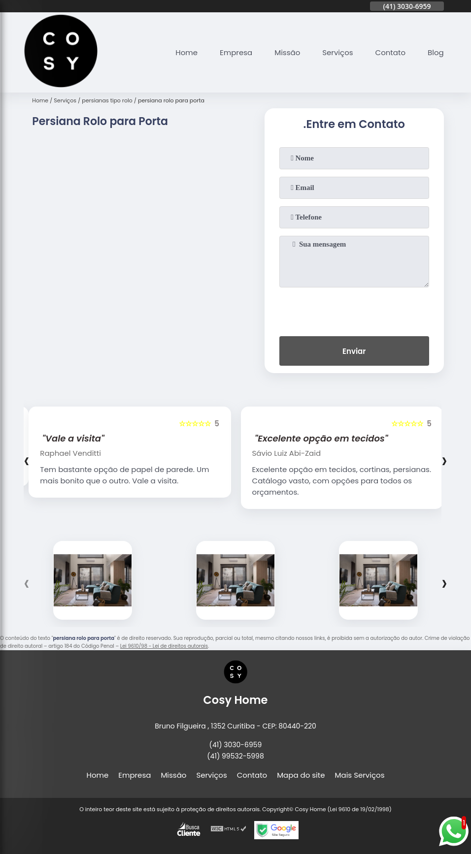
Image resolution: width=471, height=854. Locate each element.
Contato (390, 52)
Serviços (337, 52)
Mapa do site (301, 775)
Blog (436, 52)
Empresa (236, 52)
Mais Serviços (360, 775)
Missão (287, 52)
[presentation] (354, 309)
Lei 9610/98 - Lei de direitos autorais (164, 646)
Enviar (354, 351)
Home (186, 52)
